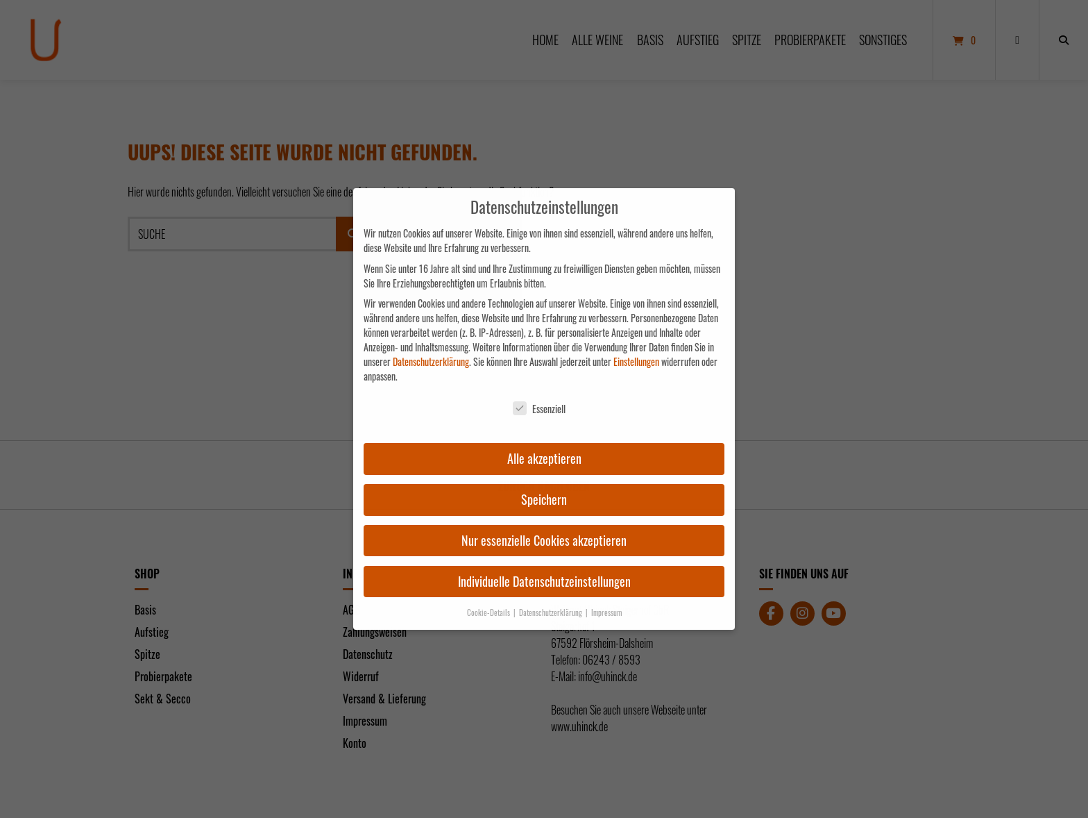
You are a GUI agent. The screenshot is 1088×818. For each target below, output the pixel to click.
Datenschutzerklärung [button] (551, 612)
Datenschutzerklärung (431, 361)
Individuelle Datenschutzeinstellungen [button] (544, 581)
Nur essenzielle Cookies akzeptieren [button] (544, 540)
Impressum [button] (606, 612)
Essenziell (539, 408)
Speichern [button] (544, 499)
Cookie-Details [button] (489, 612)
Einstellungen (636, 361)
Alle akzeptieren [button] (544, 458)
